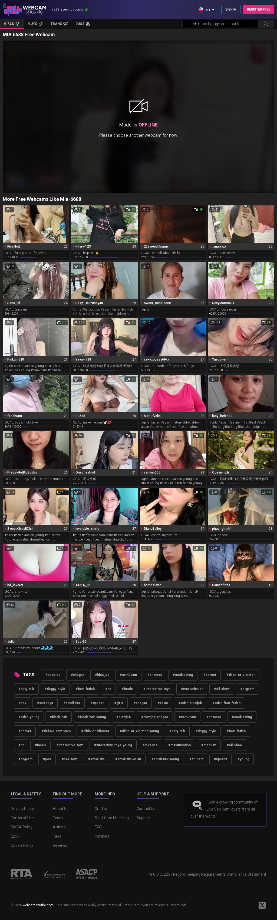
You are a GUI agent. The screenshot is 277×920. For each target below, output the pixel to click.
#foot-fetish (85, 689)
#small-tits (72, 703)
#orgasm (247, 689)
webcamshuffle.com (38, 905)
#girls (118, 703)
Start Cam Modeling (112, 818)
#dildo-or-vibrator (241, 675)
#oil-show (222, 689)
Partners (102, 836)
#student (196, 759)
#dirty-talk (26, 689)
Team (58, 818)
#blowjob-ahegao (154, 717)
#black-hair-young (92, 717)
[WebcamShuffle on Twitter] (262, 905)
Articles (59, 827)
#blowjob (102, 675)
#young (243, 759)
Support (143, 818)
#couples (52, 675)
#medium (208, 745)
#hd (108, 689)
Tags (57, 836)
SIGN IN (230, 9)
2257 (15, 836)
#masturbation (192, 689)
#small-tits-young (165, 759)
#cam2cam (128, 675)
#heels (127, 689)
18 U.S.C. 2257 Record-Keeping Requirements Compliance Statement (207, 874)
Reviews (60, 845)
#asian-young (28, 717)
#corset (209, 675)
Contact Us (146, 809)
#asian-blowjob (190, 703)
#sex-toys (45, 703)
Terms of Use (22, 818)
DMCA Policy (21, 827)
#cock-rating (183, 675)
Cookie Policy (22, 845)
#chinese (154, 675)
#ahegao (77, 675)
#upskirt (97, 703)
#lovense (150, 745)
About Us (60, 809)
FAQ (98, 827)
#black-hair (58, 717)
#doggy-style (55, 689)
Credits (101, 809)
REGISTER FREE (259, 9)
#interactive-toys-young (113, 745)
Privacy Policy (22, 809)
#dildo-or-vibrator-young (139, 731)
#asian (163, 703)
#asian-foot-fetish (226, 703)
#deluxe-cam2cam (56, 731)
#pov (22, 703)
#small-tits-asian (128, 759)
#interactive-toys (156, 689)
